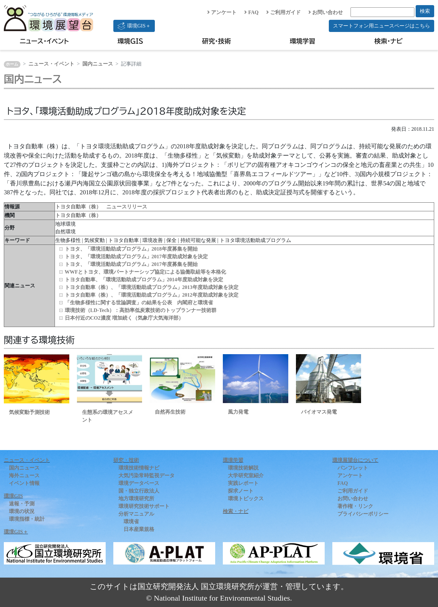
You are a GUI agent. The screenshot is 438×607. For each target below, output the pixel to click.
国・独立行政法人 (138, 491)
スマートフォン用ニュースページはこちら (381, 25)
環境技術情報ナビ (138, 468)
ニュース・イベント (44, 41)
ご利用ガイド (283, 12)
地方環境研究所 (136, 498)
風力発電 (238, 412)
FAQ (251, 12)
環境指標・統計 (27, 519)
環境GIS (130, 41)
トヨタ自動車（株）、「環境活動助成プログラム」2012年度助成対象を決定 (151, 295)
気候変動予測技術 (29, 412)
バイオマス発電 (319, 412)
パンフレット (352, 468)
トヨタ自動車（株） (78, 215)
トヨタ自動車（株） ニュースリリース (101, 206)
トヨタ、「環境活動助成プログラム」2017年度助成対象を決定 (136, 256)
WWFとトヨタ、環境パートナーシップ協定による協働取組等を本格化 (145, 272)
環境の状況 (21, 511)
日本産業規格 (139, 529)
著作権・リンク (355, 506)
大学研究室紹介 (246, 475)
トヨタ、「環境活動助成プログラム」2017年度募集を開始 (131, 264)
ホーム (12, 64)
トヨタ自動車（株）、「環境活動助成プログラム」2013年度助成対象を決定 (151, 287)
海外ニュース (24, 475)
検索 (425, 11)
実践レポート (243, 483)
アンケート (222, 12)
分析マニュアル (136, 514)
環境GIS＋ (134, 26)
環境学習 (302, 41)
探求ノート (240, 491)
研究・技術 (216, 41)
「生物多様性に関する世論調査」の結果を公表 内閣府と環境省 (139, 302)
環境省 (131, 521)
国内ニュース (97, 63)
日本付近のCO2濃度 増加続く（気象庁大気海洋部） (124, 318)
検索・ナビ (388, 41)
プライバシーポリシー (363, 514)
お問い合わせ (325, 12)
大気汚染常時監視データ (146, 475)
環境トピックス (246, 498)
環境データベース (138, 483)
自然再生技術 (170, 412)
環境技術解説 (243, 468)
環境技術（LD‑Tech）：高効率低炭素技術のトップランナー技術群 (141, 310)
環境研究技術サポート (144, 506)
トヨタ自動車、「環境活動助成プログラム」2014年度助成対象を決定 (144, 279)
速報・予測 (21, 503)
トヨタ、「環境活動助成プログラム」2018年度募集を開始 (131, 249)
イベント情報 (24, 483)
